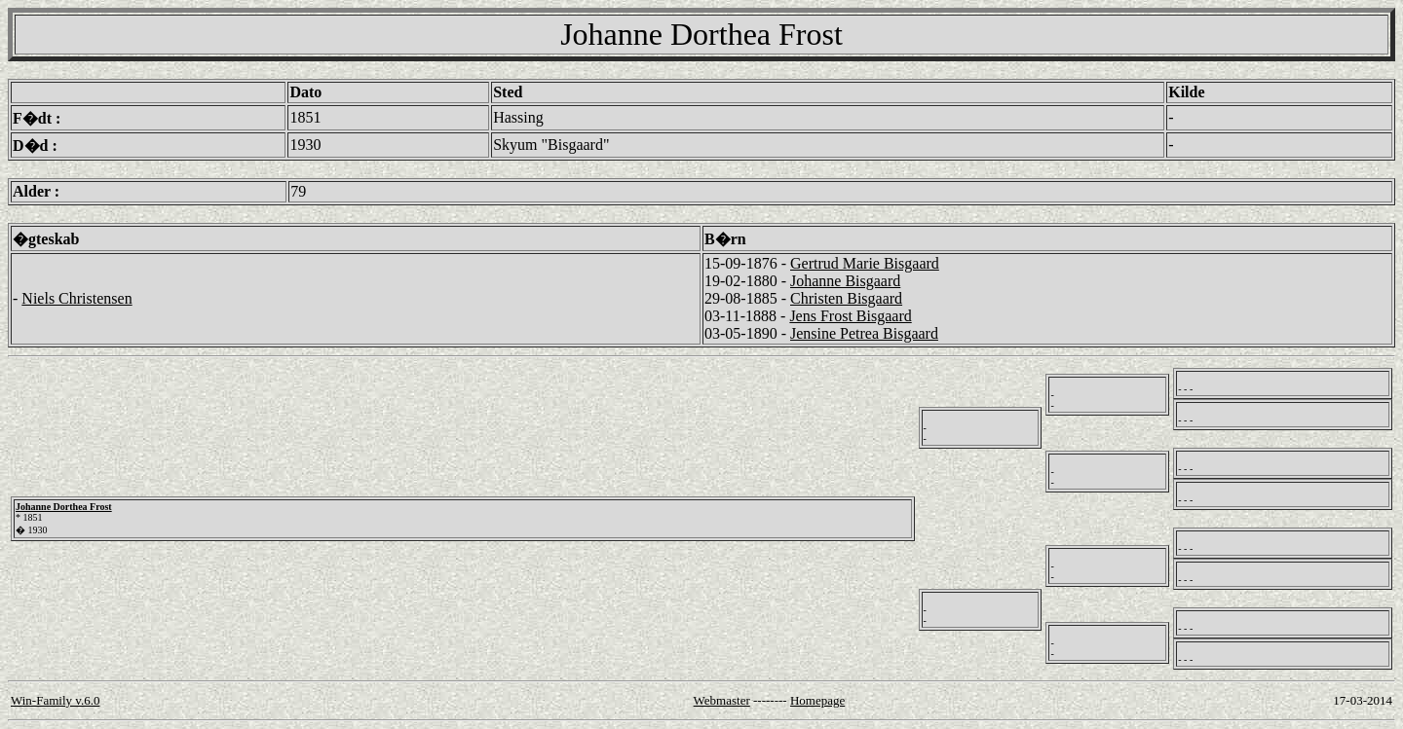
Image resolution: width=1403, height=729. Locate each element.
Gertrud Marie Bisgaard (864, 263)
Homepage (817, 700)
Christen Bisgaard (846, 298)
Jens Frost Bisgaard (850, 316)
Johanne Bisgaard (845, 281)
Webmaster (722, 700)
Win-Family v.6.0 (55, 700)
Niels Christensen (76, 298)
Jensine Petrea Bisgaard (864, 333)
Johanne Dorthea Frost (64, 506)
